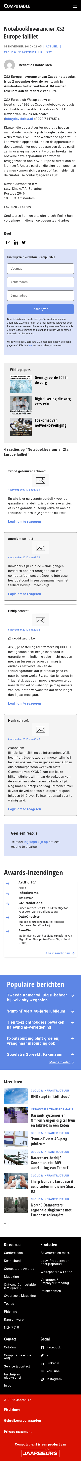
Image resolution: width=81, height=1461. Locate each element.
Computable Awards (19, 1269)
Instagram (54, 1379)
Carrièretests (13, 1253)
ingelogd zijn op (36, 842)
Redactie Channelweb (35, 65)
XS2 (49, 52)
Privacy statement (18, 1432)
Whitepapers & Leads (56, 1272)
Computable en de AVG (17, 1356)
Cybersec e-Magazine (20, 1296)
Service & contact (17, 1366)
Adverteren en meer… (56, 1253)
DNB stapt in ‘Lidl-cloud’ (50, 1096)
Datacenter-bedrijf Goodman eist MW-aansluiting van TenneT (49, 1162)
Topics (9, 1304)
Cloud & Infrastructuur (23, 52)
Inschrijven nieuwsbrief (12, 1375)
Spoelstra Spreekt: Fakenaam (34, 1054)
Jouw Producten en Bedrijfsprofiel (55, 1262)
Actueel (52, 46)
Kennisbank (12, 1261)
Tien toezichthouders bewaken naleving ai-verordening (35, 1025)
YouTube (53, 1371)
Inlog (8, 1385)
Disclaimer (12, 1409)
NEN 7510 (11, 1327)
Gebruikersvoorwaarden (22, 1420)
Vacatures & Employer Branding (55, 1281)
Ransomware (13, 1319)
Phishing (10, 1311)
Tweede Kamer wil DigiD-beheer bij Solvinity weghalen (37, 997)
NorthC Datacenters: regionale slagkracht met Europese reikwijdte (51, 1210)
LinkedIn (53, 1363)
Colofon (10, 1347)
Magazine (11, 1277)
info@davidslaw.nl (19, 119)
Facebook (54, 1347)
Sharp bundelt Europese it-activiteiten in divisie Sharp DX (53, 1186)
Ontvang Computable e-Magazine (20, 1286)
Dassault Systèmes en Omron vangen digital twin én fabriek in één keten (53, 1120)
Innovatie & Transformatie (52, 1109)
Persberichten (51, 1291)
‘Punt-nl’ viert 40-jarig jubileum (36, 1011)
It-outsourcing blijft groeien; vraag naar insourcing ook (33, 1041)
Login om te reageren (24, 522)
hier (30, 345)
